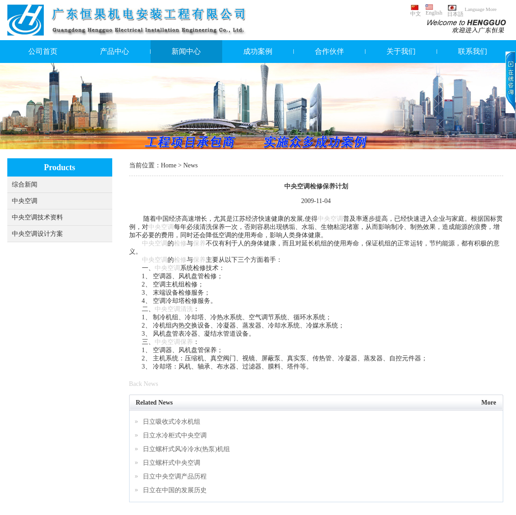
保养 (199, 243)
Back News (143, 383)
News (190, 165)
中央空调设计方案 (37, 233)
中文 (415, 11)
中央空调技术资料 (37, 217)
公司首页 (42, 51)
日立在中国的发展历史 (175, 490)
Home (169, 165)
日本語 (455, 11)
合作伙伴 (329, 51)
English (434, 10)
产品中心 (114, 51)
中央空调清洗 (174, 309)
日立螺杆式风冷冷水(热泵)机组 (186, 449)
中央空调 (24, 201)
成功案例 (257, 51)
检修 (180, 243)
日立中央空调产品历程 (175, 476)
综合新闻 (24, 184)
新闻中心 (186, 51)
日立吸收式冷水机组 (171, 421)
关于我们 (401, 51)
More (488, 402)
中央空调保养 (174, 341)
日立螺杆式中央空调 (171, 462)
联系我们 (472, 51)
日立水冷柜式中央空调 (175, 435)
